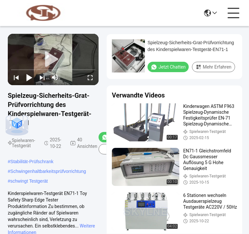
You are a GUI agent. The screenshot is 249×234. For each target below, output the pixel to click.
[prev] (16, 77)
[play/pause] (29, 77)
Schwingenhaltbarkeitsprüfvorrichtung (48, 171)
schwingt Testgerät (29, 181)
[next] (42, 77)
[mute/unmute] (55, 77)
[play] (53, 59)
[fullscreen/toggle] (90, 77)
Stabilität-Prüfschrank (31, 161)
